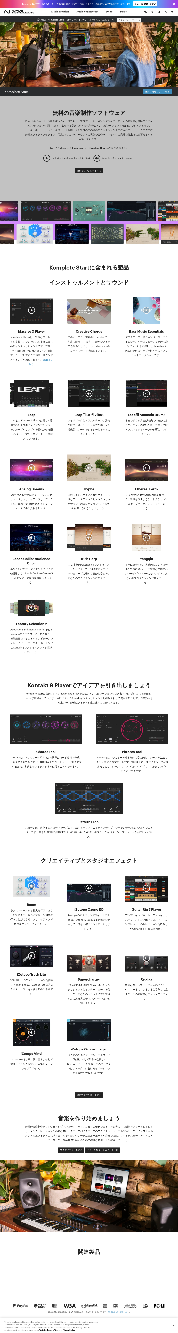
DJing (109, 11)
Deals (123, 11)
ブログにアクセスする (71, 1150)
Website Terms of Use (49, 1330)
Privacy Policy (69, 1330)
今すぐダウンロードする (129, 19)
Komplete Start (16, 92)
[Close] (173, 1325)
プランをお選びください (145, 4)
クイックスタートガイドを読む (102, 1150)
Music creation (60, 11)
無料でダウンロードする (157, 91)
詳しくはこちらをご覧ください (118, 1312)
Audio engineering (87, 11)
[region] (89, 1325)
